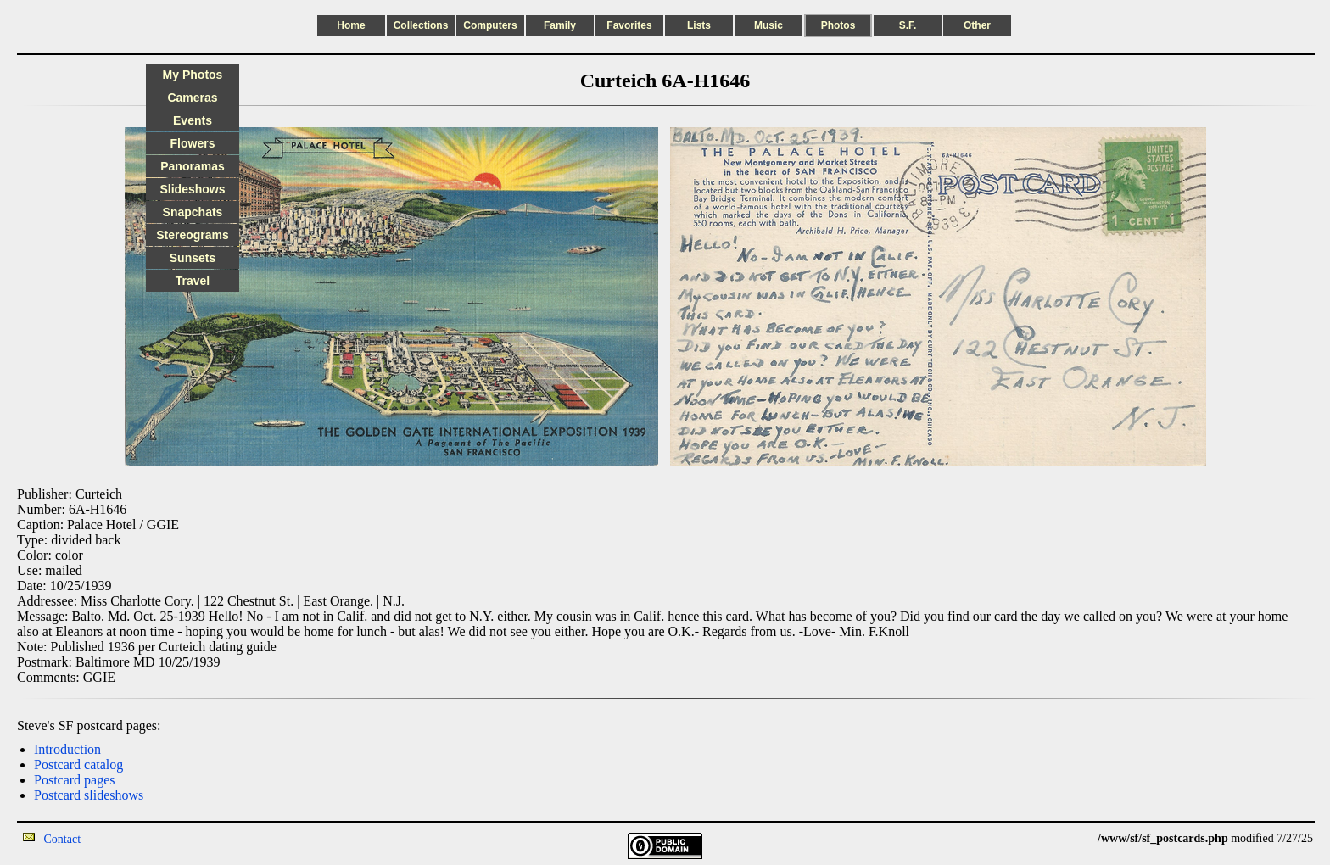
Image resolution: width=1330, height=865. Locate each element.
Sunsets (192, 258)
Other (977, 25)
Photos (838, 25)
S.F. (908, 25)
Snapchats (193, 212)
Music (768, 25)
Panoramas (192, 166)
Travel (193, 280)
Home (351, 25)
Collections (421, 25)
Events (192, 120)
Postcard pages (74, 780)
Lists (699, 25)
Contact (62, 839)
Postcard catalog (78, 764)
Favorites (628, 25)
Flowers (192, 143)
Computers (490, 25)
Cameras (192, 97)
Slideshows (192, 189)
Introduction (67, 749)
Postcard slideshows (88, 795)
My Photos (193, 74)
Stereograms (192, 235)
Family (560, 25)
